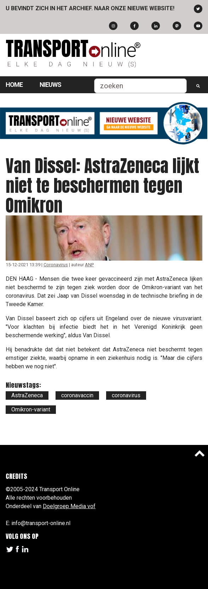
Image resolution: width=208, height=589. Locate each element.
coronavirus (126, 395)
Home (14, 84)
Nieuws (50, 84)
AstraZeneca (27, 395)
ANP (89, 264)
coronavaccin (77, 395)
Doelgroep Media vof (69, 506)
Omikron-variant (30, 409)
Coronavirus (56, 264)
